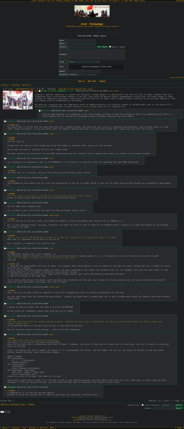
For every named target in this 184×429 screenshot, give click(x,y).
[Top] (22, 405)
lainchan (97, 416)
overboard (41, 1)
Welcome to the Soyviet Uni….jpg (75, 89)
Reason (148, 408)
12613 (45, 334)
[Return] (103, 36)
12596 (80, 111)
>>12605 (50, 215)
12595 (105, 91)
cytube (58, 1)
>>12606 (115, 91)
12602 (45, 190)
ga (95, 1)
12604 (45, 215)
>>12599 (11, 181)
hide (11, 89)
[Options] (180, 1)
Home (179, 428)
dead (136, 1)
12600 (45, 167)
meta (142, 1)
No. (101, 91)
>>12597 (110, 91)
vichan (90, 416)
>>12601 (50, 158)
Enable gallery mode (177, 77)
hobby (81, 1)
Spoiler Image (118, 47)
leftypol (66, 1)
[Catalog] (14, 405)
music (105, 1)
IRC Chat (92, 81)
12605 (45, 232)
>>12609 (50, 287)
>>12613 (56, 287)
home (34, 1)
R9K (131, 1)
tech (87, 1)
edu (91, 1)
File (147, 405)
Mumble (102, 81)
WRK (76, 1)
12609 (45, 316)
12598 (45, 134)
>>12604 (50, 190)
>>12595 (11, 125)
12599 (45, 158)
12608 (45, 304)
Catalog (15, 85)
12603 (45, 203)
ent (99, 1)
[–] (36, 91)
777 (110, 1)
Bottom (26, 85)
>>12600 (50, 134)
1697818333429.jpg (24, 89)
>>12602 (50, 167)
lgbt (126, 1)
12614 (45, 387)
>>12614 (50, 334)
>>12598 (85, 111)
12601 (45, 178)
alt (52, 1)
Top (24, 428)
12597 (45, 121)
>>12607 (50, 248)
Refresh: (47, 428)
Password (155, 405)
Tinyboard (83, 416)
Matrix (81, 81)
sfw (48, 1)
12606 (45, 248)
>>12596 (11, 138)
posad (115, 1)
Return (6, 85)
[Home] (31, 405)
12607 (45, 287)
